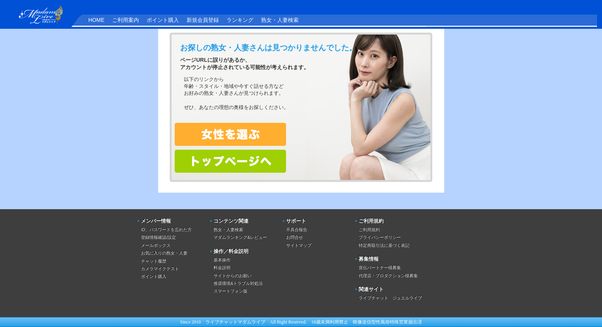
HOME (96, 20)
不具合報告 (296, 229)
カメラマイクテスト (160, 268)
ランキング (240, 20)
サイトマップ (298, 245)
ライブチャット (221, 322)
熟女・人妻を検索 (230, 134)
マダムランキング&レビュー (240, 237)
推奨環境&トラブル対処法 (238, 283)
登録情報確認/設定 (158, 237)
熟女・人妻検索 (280, 20)
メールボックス (155, 245)
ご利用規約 (369, 229)
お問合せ (294, 237)
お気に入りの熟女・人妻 (164, 253)
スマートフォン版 (230, 291)
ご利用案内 (125, 20)
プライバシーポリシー (380, 237)
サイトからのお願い (232, 275)
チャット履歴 (153, 261)
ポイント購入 (163, 20)
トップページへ (230, 161)
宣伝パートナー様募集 (380, 267)
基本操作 (221, 260)
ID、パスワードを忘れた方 (166, 229)
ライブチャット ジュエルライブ (390, 298)
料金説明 (221, 267)
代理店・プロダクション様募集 (388, 275)
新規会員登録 (203, 20)
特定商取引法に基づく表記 (384, 245)
